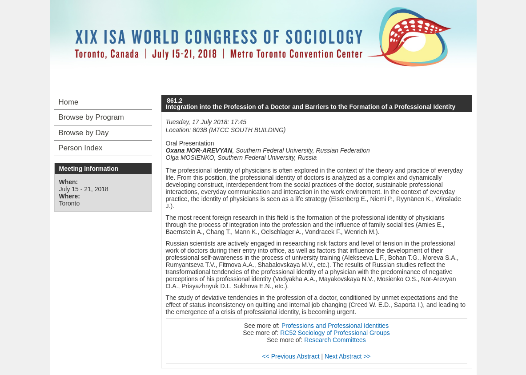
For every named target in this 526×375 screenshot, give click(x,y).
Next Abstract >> (348, 356)
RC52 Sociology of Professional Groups (335, 332)
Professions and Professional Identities (335, 325)
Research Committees (335, 339)
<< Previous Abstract (290, 356)
